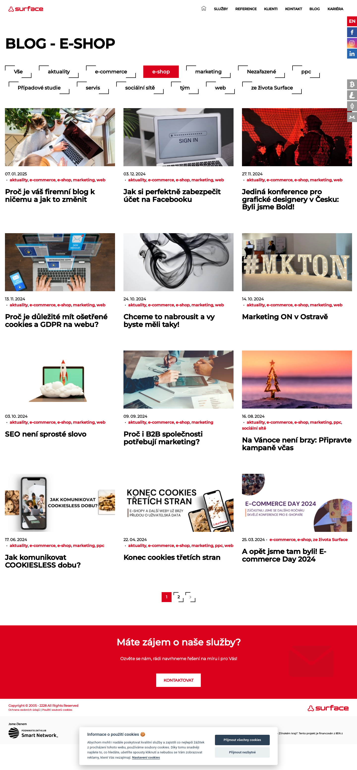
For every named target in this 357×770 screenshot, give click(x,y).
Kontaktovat (178, 680)
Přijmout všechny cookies (242, 740)
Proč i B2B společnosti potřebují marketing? (163, 438)
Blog (314, 9)
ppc (306, 72)
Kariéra (335, 9)
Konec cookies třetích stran (171, 557)
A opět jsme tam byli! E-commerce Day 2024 (284, 555)
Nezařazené (261, 72)
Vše (18, 72)
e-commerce (111, 72)
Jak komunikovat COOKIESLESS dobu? (43, 561)
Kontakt (293, 9)
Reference (246, 9)
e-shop (161, 72)
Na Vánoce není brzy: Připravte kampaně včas (296, 444)
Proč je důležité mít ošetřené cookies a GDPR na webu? (56, 321)
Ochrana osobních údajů (24, 709)
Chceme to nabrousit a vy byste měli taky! (168, 321)
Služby (221, 9)
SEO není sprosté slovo (45, 434)
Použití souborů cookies (57, 709)
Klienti (270, 9)
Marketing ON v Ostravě (285, 317)
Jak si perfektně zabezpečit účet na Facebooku (172, 196)
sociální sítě (140, 88)
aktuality (59, 72)
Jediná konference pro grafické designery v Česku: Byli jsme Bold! (290, 199)
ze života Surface (272, 88)
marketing (208, 72)
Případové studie (39, 88)
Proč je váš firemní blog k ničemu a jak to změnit (50, 196)
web (220, 88)
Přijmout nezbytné (242, 752)
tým (185, 88)
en (352, 21)
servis (93, 88)
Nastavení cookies (146, 757)
